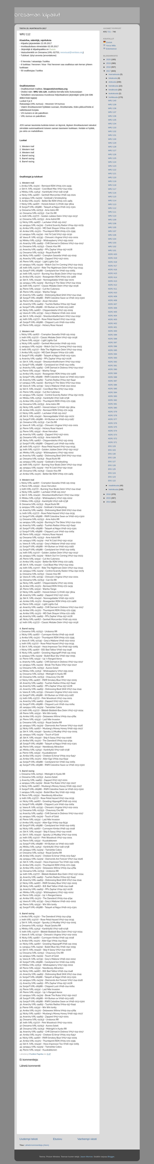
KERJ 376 (112, 423)
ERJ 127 (112, 461)
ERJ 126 (112, 465)
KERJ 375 (112, 427)
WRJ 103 (112, 243)
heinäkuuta (114, 86)
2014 (108, 502)
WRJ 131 (112, 135)
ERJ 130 (112, 454)
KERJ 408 (112, 300)
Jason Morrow (86, 1157)
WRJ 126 (112, 154)
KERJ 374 (112, 431)
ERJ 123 (112, 477)
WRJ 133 (112, 127)
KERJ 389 (112, 373)
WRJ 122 (112, 170)
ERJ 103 (112, 450)
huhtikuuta (113, 97)
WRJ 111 (112, 212)
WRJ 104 (112, 239)
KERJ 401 (112, 327)
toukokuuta (114, 93)
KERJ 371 (112, 442)
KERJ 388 (112, 377)
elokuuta (113, 82)
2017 (108, 71)
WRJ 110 (112, 216)
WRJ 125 (112, 158)
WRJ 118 (112, 185)
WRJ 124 (112, 162)
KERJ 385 (112, 389)
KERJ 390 (112, 369)
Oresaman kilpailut (37, 15)
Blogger (111, 1157)
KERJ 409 (112, 296)
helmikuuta (114, 489)
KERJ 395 (112, 350)
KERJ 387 (112, 381)
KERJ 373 (112, 435)
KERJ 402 (112, 323)
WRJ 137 (112, 112)
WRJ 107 (112, 231)
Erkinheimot (111, 49)
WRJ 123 (112, 166)
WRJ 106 (112, 235)
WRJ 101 (112, 250)
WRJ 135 (112, 120)
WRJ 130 (112, 139)
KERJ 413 (112, 281)
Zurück (109, 42)
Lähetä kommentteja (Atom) (37, 1145)
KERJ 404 (112, 316)
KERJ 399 (112, 335)
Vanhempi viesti (87, 1139)
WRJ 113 (112, 204)
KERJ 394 (112, 354)
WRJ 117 (112, 189)
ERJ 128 (112, 458)
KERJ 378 (112, 415)
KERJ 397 (112, 342)
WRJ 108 (112, 223)
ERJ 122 (112, 481)
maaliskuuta (114, 485)
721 (109, 32)
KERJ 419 (112, 258)
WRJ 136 (112, 116)
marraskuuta (114, 74)
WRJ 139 (112, 104)
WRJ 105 (112, 227)
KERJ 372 (112, 438)
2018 (108, 67)
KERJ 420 (112, 254)
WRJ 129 (112, 143)
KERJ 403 (112, 319)
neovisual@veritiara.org (71, 52)
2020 (108, 59)
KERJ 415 (112, 273)
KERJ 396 (112, 346)
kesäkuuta (113, 90)
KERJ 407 (112, 304)
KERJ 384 (112, 392)
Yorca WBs (111, 45)
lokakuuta (113, 78)
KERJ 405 (112, 312)
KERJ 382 (112, 400)
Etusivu (57, 1139)
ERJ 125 (112, 469)
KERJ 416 (112, 269)
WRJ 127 (112, 150)
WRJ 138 (112, 108)
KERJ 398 (112, 339)
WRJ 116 (112, 193)
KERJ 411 (112, 289)
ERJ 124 (112, 473)
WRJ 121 (112, 173)
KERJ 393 (112, 358)
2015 (108, 498)
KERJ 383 (112, 396)
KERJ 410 (112, 293)
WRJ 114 (112, 200)
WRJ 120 (112, 177)
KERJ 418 (112, 262)
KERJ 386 (112, 385)
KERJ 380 (112, 408)
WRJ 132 (112, 131)
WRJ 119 (112, 181)
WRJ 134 (112, 124)
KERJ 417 (112, 266)
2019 (108, 63)
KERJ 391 (112, 365)
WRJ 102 (112, 246)
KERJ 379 (112, 412)
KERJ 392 (112, 362)
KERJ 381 (112, 404)
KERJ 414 (112, 277)
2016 (108, 494)
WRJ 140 (112, 101)
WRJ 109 (112, 220)
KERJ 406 (112, 308)
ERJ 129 (112, 446)
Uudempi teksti (29, 1139)
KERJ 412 (112, 285)
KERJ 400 (112, 331)
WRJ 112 (112, 208)
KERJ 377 (112, 419)
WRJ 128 (112, 147)
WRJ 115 (112, 197)
